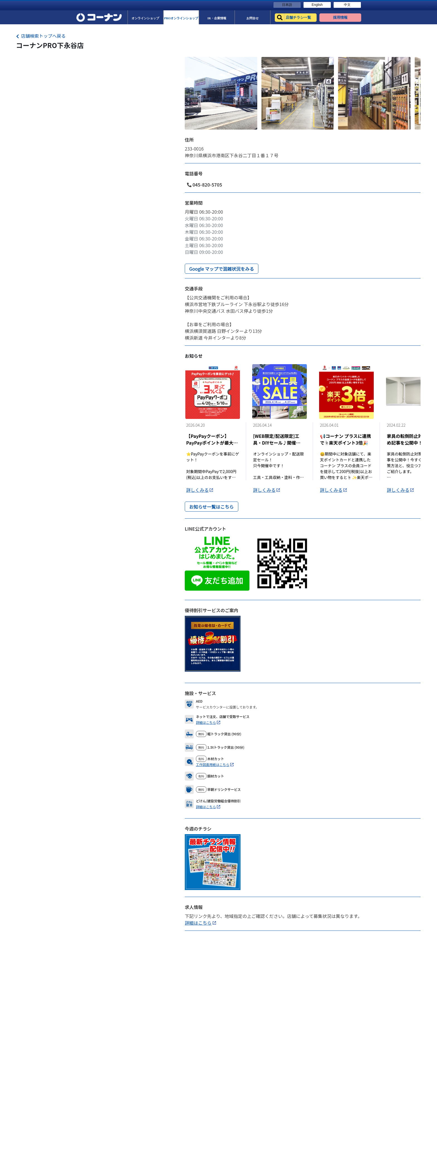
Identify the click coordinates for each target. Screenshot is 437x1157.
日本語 (287, 5)
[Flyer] (213, 861)
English (317, 5)
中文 (347, 5)
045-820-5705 (204, 184)
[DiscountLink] (213, 643)
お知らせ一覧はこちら (211, 506)
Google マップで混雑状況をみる (221, 268)
